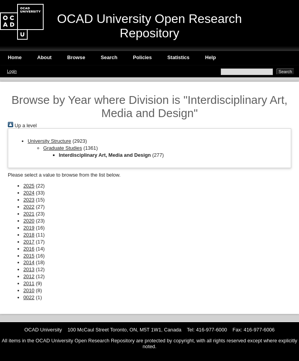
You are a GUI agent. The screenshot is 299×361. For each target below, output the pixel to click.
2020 (28, 221)
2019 (28, 228)
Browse (76, 57)
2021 (28, 214)
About (44, 57)
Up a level (22, 125)
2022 (28, 207)
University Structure (49, 141)
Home (15, 57)
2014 (28, 262)
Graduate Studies (62, 148)
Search (109, 57)
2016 (28, 249)
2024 (28, 193)
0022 (28, 297)
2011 (28, 283)
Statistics (178, 57)
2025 (28, 186)
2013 (28, 269)
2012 (28, 276)
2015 (28, 256)
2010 (28, 290)
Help (210, 57)
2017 (28, 242)
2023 (28, 200)
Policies (142, 57)
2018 (28, 235)
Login (12, 71)
